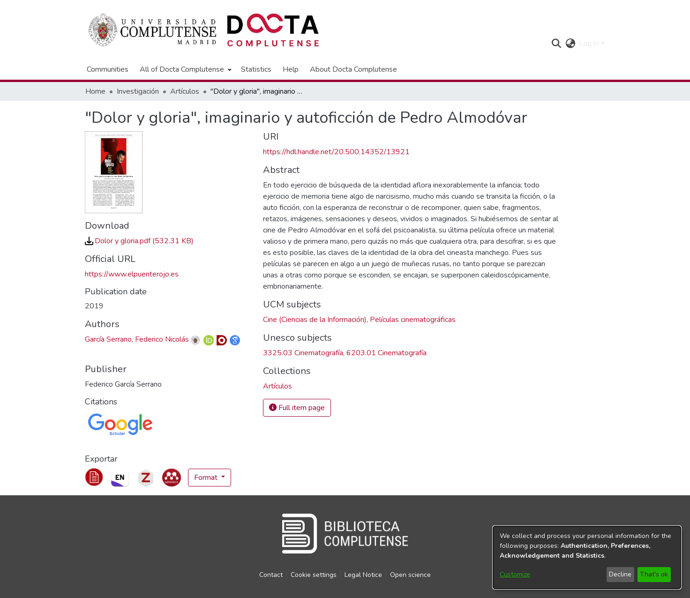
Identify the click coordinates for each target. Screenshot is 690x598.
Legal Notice (363, 574)
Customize (515, 574)
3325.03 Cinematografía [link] (303, 353)
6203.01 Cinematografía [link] (386, 353)
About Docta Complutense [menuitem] (353, 69)
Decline (620, 574)
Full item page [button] (297, 408)
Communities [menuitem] (107, 69)
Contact (271, 574)
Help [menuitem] (291, 69)
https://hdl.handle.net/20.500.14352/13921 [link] (336, 152)
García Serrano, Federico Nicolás (137, 339)
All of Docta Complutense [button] (182, 69)
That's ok (654, 574)
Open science (410, 574)
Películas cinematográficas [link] (413, 319)
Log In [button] (590, 43)
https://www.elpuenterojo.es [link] (132, 274)
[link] (139, 241)
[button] (556, 43)
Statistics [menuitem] (256, 69)
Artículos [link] (184, 91)
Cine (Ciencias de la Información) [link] (315, 319)
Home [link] (95, 91)
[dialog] (587, 557)
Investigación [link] (138, 91)
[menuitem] (185, 69)
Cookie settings (314, 574)
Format (206, 477)
